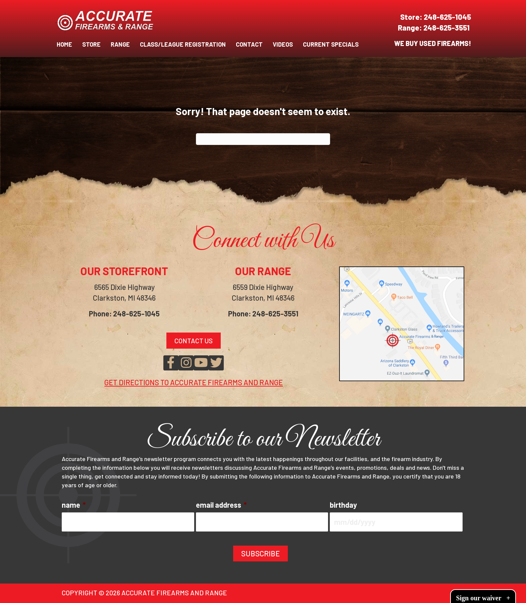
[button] (170, 362)
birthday (343, 504)
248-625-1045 (447, 16)
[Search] (263, 139)
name (74, 504)
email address (221, 504)
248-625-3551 (447, 27)
